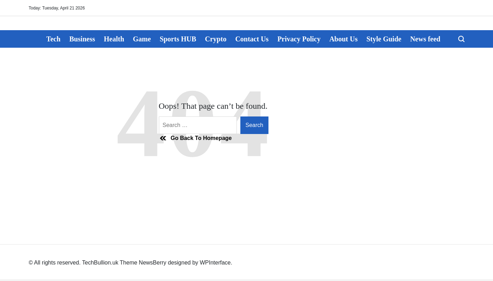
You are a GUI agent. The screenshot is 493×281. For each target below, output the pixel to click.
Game (142, 39)
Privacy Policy (298, 39)
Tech (53, 39)
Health (114, 39)
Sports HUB (178, 39)
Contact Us (251, 39)
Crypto (215, 39)
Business (82, 39)
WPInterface (215, 263)
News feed (425, 39)
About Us (343, 39)
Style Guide (383, 39)
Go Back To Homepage (195, 138)
